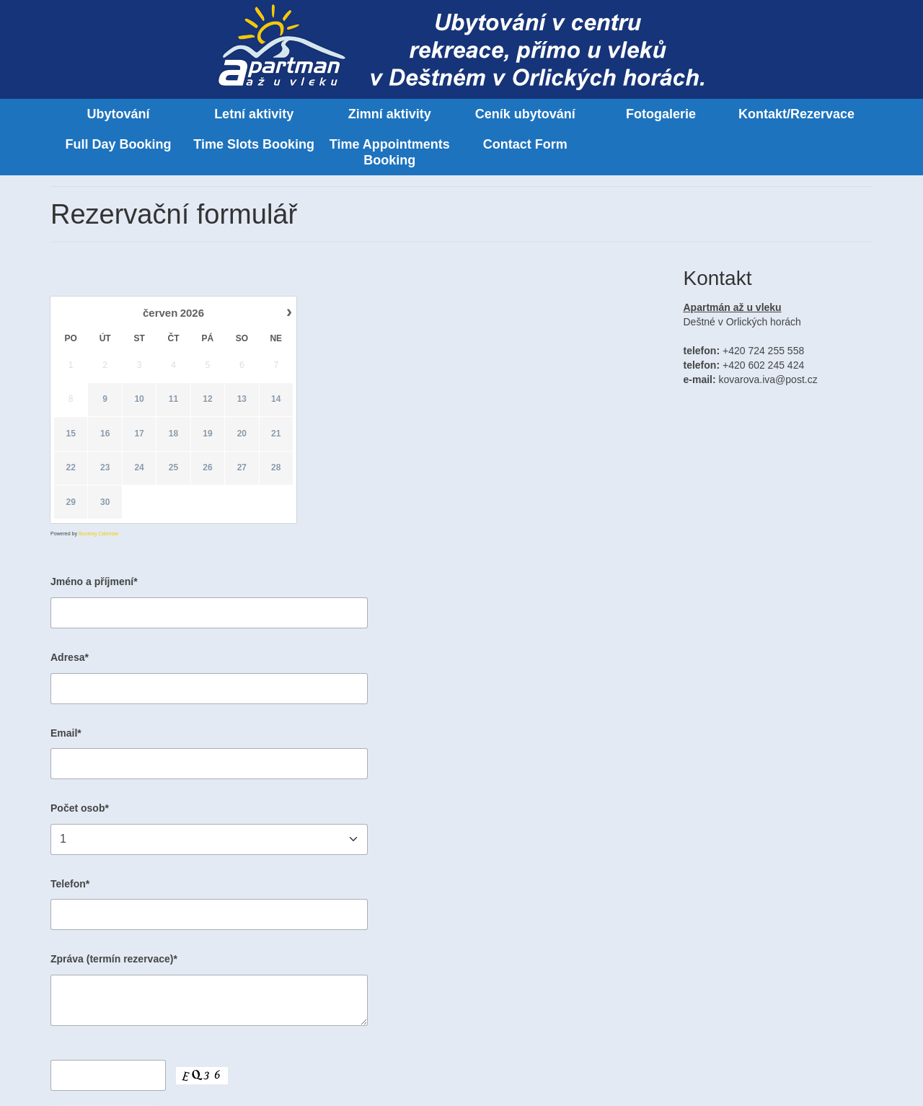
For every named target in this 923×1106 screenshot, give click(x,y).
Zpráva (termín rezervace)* (113, 959)
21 (276, 434)
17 (138, 434)
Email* (65, 733)
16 (105, 434)
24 (138, 468)
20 (242, 434)
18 (173, 434)
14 (276, 400)
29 (71, 502)
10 (138, 400)
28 (276, 468)
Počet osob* (79, 808)
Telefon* (69, 884)
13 (242, 400)
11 (173, 400)
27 (242, 468)
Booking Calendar (99, 533)
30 (105, 502)
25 (173, 468)
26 (207, 468)
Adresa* (69, 657)
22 (71, 468)
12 (207, 400)
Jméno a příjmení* (94, 581)
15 (71, 434)
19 (207, 434)
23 (105, 468)
